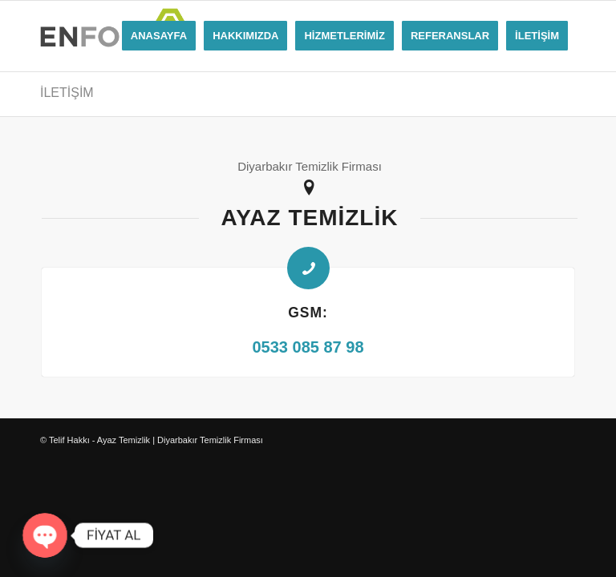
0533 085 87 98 (307, 347)
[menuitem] (159, 36)
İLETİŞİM (67, 92)
